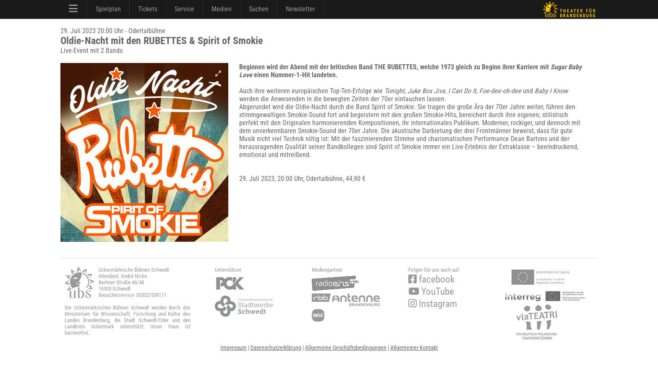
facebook (431, 279)
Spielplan (108, 9)
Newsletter (300, 9)
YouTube (431, 291)
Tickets (147, 9)
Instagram (432, 303)
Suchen (259, 9)
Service (184, 9)
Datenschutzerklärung (276, 347)
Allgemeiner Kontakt (414, 347)
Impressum (233, 347)
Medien (222, 9)
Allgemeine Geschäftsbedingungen (345, 347)
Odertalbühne (324, 179)
